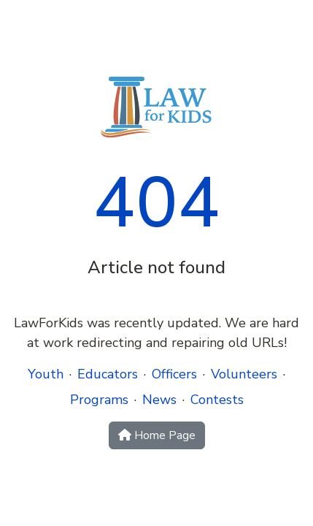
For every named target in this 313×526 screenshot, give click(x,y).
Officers (174, 374)
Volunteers (244, 374)
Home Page (157, 435)
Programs (99, 399)
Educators (107, 374)
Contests (217, 399)
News (159, 399)
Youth (45, 374)
